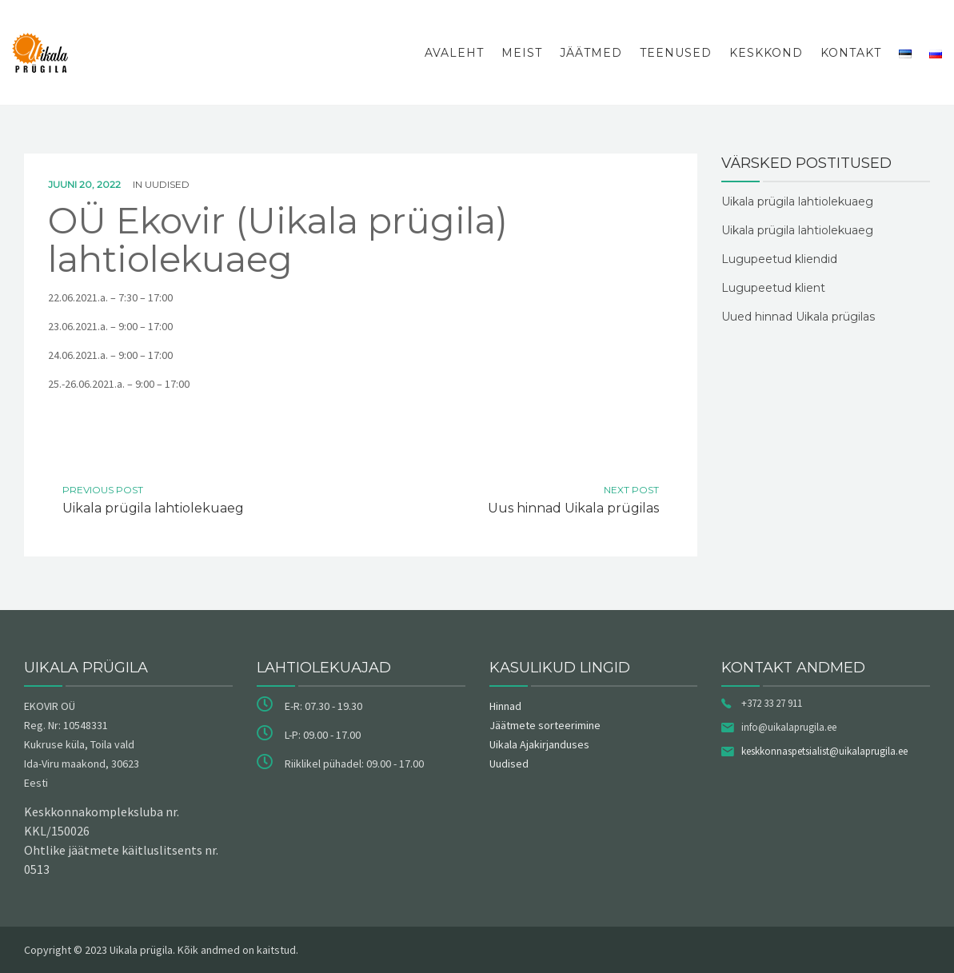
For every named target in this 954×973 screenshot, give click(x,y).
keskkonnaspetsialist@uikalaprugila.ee (824, 751)
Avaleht (454, 53)
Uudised (167, 184)
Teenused (676, 53)
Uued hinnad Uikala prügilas (798, 316)
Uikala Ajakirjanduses (539, 744)
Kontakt (850, 53)
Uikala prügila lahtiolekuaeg (797, 201)
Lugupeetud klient (773, 288)
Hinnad (505, 706)
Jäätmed (591, 53)
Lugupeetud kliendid (779, 259)
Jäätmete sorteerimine (545, 725)
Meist (521, 53)
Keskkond (766, 53)
